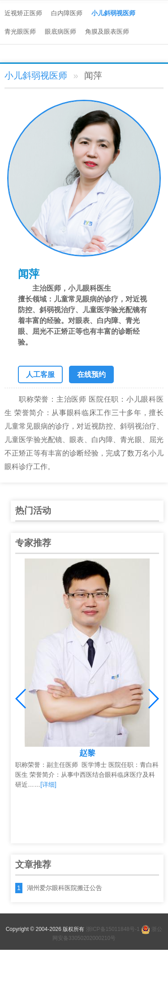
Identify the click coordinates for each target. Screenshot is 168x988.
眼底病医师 (60, 31)
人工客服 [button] (40, 374)
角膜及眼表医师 (107, 31)
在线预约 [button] (91, 374)
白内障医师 (66, 13)
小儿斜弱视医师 (113, 13)
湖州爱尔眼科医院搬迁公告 (64, 887)
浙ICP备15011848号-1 (113, 929)
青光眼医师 (20, 31)
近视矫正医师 (23, 13)
